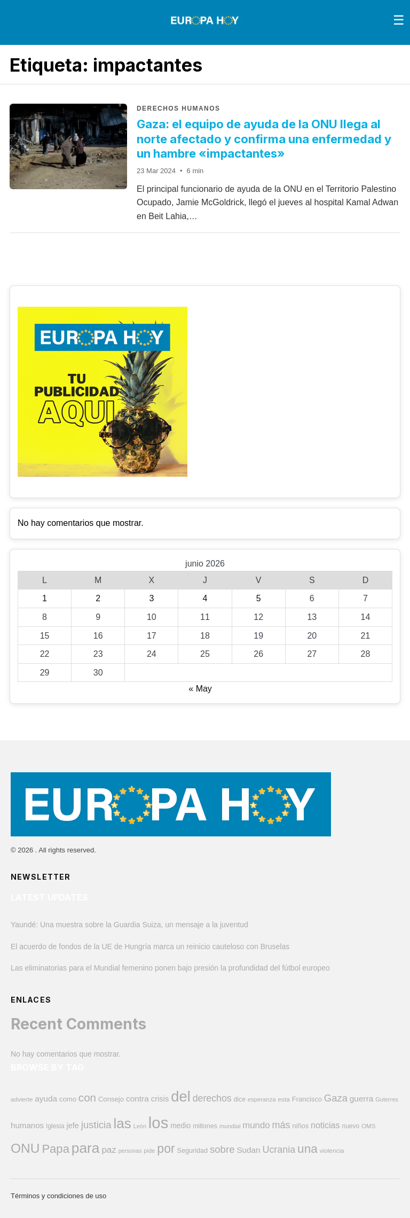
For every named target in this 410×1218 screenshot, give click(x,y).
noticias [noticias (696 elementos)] (325, 1125)
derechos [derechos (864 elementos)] (212, 1098)
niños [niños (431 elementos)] (301, 1126)
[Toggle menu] (399, 20)
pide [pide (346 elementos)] (149, 1150)
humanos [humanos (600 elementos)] (27, 1125)
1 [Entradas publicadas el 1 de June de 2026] (44, 598)
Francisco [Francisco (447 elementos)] (307, 1099)
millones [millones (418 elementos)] (205, 1126)
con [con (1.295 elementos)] (87, 1097)
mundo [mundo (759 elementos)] (256, 1125)
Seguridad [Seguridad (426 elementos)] (192, 1150)
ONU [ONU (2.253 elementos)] (25, 1148)
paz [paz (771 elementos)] (108, 1150)
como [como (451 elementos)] (67, 1099)
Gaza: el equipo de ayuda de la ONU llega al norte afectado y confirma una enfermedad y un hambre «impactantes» (264, 138)
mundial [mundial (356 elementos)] (230, 1126)
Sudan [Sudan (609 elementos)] (248, 1149)
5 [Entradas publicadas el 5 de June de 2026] (258, 598)
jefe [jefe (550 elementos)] (73, 1125)
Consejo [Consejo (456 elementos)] (111, 1099)
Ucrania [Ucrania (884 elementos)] (278, 1149)
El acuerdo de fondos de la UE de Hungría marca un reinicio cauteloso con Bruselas (150, 946)
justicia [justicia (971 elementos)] (96, 1124)
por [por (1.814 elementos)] (166, 1148)
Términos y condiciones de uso (58, 1196)
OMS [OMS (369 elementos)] (368, 1125)
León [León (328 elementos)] (139, 1126)
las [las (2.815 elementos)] (122, 1123)
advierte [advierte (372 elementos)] (22, 1099)
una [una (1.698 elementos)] (307, 1148)
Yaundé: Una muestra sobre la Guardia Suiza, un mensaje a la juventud (129, 924)
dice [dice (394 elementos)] (240, 1099)
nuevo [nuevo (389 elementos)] (351, 1126)
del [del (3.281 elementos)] (181, 1096)
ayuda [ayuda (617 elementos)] (46, 1098)
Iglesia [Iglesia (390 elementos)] (55, 1126)
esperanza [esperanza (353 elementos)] (262, 1099)
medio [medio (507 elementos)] (180, 1125)
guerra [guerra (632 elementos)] (362, 1098)
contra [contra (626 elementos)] (137, 1098)
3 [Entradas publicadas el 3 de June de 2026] (151, 598)
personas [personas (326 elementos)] (130, 1150)
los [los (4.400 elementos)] (158, 1122)
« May (200, 688)
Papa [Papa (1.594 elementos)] (55, 1148)
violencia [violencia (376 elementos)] (332, 1150)
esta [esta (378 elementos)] (284, 1099)
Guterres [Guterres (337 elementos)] (386, 1099)
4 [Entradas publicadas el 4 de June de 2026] (205, 598)
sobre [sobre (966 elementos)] (222, 1149)
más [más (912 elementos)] (281, 1125)
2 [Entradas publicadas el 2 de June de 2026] (98, 598)
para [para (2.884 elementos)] (86, 1148)
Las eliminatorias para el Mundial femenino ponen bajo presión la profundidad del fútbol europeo (170, 968)
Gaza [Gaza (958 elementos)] (336, 1098)
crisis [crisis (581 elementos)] (160, 1099)
